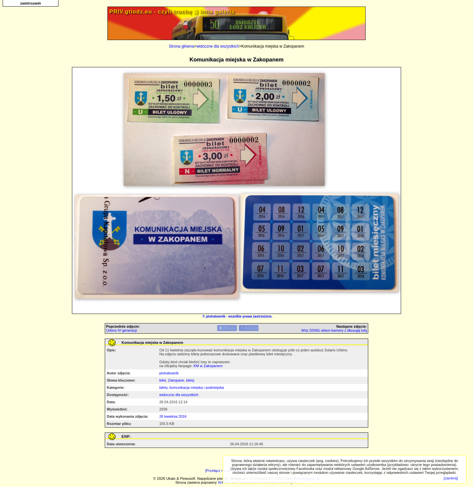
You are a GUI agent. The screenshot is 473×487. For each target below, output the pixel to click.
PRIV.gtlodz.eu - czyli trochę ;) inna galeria (172, 12)
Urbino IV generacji (121, 330)
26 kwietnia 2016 (173, 416)
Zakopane (176, 380)
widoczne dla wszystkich (217, 46)
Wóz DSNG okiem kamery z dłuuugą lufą (334, 330)
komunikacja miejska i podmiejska (196, 387)
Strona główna (181, 46)
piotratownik (215, 316)
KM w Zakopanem (208, 366)
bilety (190, 380)
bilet (162, 380)
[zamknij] (451, 478)
